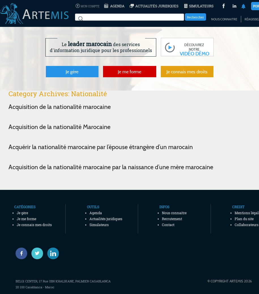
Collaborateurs (246, 224)
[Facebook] (21, 253)
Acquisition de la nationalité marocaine (59, 107)
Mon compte (90, 6)
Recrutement (172, 218)
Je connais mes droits (186, 71)
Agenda (117, 6)
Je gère (72, 71)
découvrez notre (194, 49)
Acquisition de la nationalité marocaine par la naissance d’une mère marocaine (110, 167)
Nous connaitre (224, 19)
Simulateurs (201, 6)
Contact (168, 224)
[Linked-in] (53, 253)
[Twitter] (37, 253)
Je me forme (129, 71)
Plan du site (244, 218)
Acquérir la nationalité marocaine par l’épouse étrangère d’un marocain (100, 147)
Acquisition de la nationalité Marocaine (59, 127)
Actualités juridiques (156, 6)
